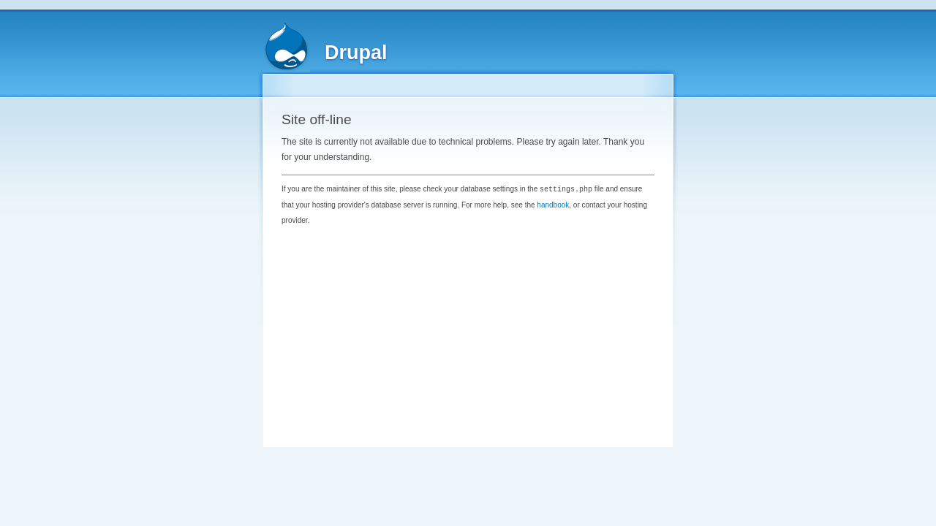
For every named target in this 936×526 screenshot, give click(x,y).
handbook (553, 204)
